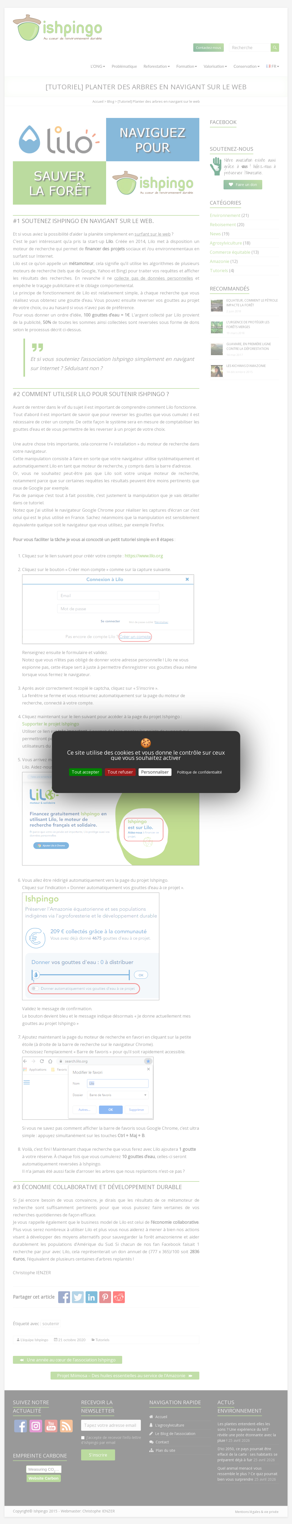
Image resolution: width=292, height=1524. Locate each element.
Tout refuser (120, 772)
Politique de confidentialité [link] (199, 772)
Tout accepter (85, 772)
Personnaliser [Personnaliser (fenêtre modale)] (155, 772)
